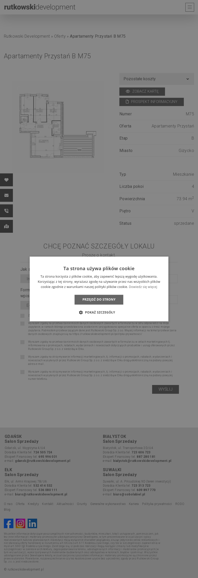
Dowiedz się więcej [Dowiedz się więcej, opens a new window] (143, 287)
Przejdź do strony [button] (99, 299)
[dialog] (99, 289)
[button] (99, 312)
